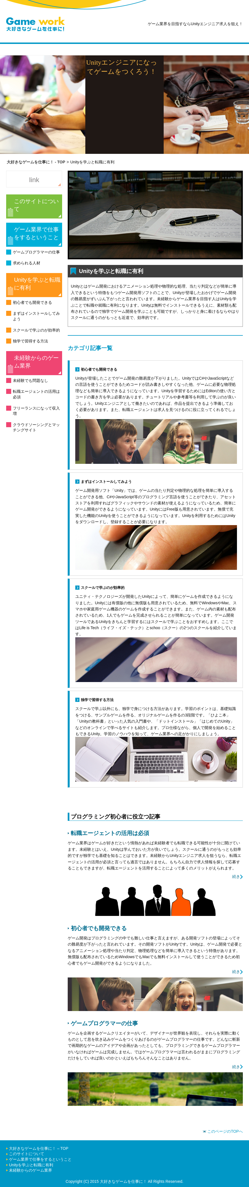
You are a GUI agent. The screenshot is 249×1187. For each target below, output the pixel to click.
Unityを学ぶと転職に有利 (37, 284)
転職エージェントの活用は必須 (36, 394)
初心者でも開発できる (32, 302)
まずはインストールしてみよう (36, 316)
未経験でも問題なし (30, 380)
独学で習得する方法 (30, 341)
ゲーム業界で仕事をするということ (36, 233)
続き (236, 876)
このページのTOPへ (223, 1131)
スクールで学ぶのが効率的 (36, 330)
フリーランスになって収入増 (36, 411)
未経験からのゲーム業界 (36, 362)
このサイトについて (36, 205)
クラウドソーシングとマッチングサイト (36, 427)
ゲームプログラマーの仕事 (36, 252)
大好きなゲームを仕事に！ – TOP (38, 1148)
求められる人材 (26, 263)
